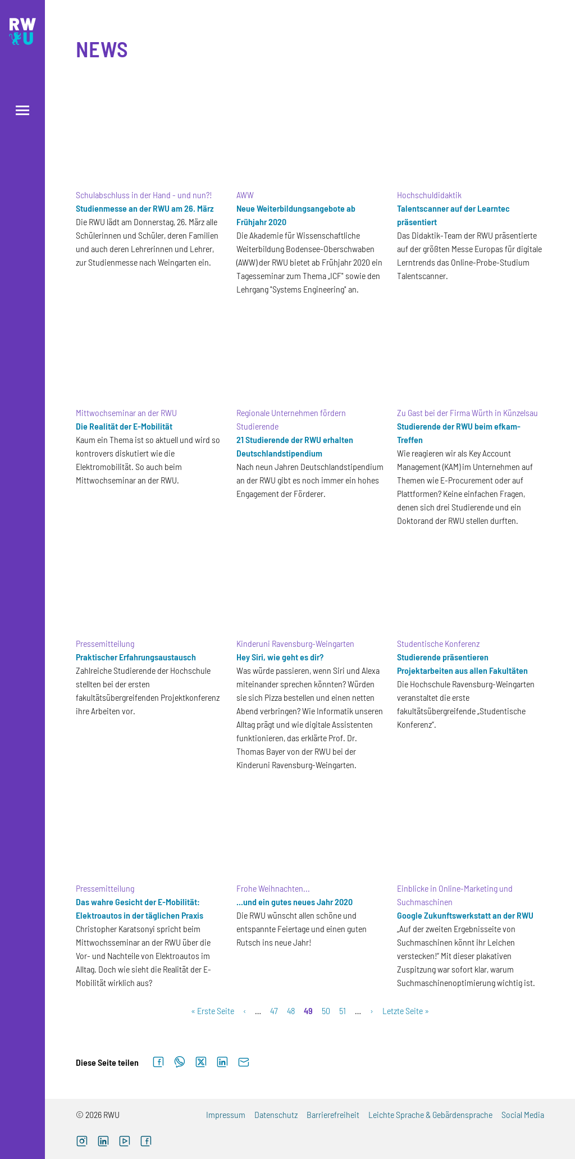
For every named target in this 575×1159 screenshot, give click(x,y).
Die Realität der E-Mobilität (124, 426)
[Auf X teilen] (201, 1062)
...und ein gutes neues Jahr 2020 (294, 901)
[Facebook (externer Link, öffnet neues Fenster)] (146, 1142)
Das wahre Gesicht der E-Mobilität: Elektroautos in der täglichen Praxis (139, 908)
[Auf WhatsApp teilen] (180, 1062)
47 (274, 1010)
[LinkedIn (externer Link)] (103, 1142)
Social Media (522, 1114)
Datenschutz (276, 1114)
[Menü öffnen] (22, 110)
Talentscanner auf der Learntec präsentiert (453, 215)
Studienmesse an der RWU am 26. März (145, 208)
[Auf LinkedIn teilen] (222, 1062)
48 (291, 1010)
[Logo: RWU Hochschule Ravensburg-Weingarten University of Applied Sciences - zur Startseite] (22, 31)
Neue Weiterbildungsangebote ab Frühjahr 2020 (295, 215)
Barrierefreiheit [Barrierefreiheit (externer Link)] (333, 1114)
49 (308, 1010)
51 (342, 1010)
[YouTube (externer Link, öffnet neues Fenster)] (124, 1142)
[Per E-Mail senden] (244, 1062)
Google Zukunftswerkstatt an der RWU (465, 915)
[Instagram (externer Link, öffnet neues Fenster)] (82, 1142)
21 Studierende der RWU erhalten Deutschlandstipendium (294, 446)
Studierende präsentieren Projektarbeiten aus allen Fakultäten (462, 663)
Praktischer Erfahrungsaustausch (136, 656)
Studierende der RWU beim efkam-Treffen (459, 433)
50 (326, 1010)
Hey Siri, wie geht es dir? (279, 656)
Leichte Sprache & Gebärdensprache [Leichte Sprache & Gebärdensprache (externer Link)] (430, 1114)
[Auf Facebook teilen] (158, 1062)
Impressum (225, 1114)
